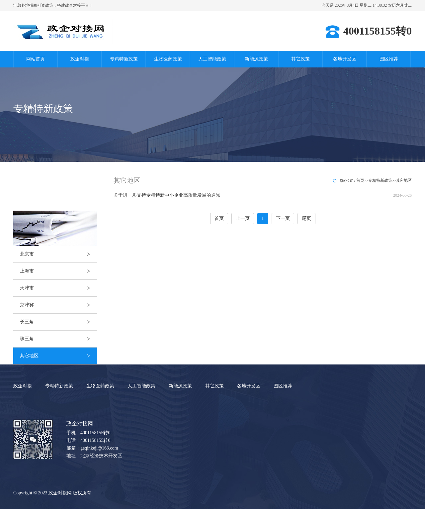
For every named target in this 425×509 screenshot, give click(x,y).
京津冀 (58, 305)
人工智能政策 (212, 58)
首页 (360, 180)
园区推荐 (389, 58)
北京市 (58, 254)
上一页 (243, 218)
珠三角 (58, 339)
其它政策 (300, 58)
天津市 (58, 288)
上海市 (58, 271)
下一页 (283, 218)
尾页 (306, 218)
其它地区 (58, 356)
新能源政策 (256, 58)
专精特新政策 (124, 58)
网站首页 (35, 58)
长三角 (58, 322)
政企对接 (79, 58)
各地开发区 (344, 58)
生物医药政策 (168, 58)
